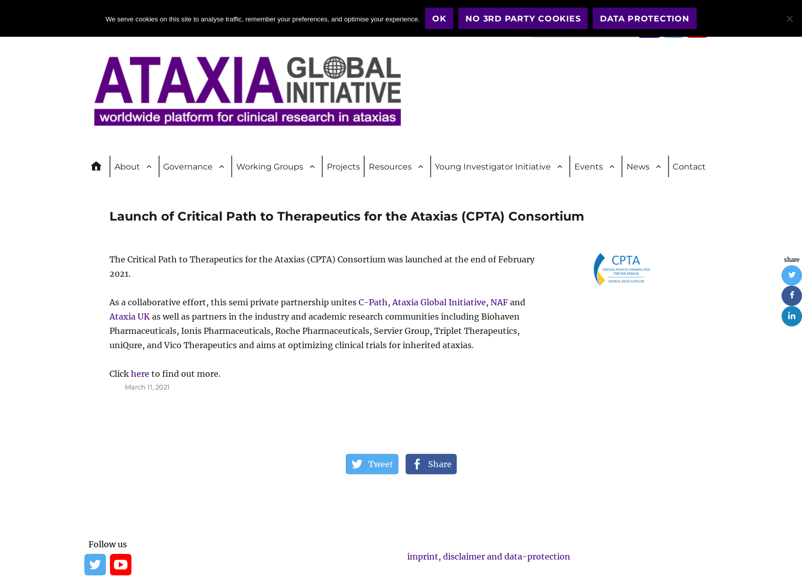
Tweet (380, 464)
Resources (390, 167)
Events (588, 167)
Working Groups (269, 167)
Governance (188, 167)
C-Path (373, 302)
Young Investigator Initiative (493, 167)
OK (439, 18)
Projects (343, 167)
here (140, 374)
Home (100, 166)
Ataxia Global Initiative (439, 302)
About (127, 167)
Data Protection (644, 18)
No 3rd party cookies (523, 18)
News (638, 167)
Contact (689, 167)
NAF (499, 302)
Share (440, 464)
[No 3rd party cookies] (789, 18)
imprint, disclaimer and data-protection (488, 556)
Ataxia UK (129, 316)
